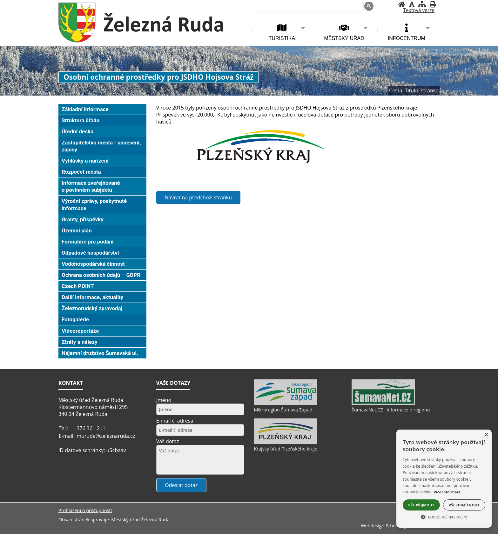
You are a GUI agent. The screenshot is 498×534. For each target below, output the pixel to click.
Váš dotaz (167, 441)
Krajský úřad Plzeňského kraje (285, 449)
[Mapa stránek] (422, 4)
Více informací (447, 492)
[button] (444, 516)
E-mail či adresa (174, 420)
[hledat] (307, 7)
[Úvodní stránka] (401, 4)
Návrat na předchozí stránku (198, 197)
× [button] (486, 435)
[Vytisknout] (433, 4)
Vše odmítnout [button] (464, 505)
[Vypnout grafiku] (411, 4)
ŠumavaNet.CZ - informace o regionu (391, 410)
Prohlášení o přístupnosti (85, 510)
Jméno (164, 400)
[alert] (444, 479)
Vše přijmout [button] (421, 505)
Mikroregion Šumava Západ (283, 410)
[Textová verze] (419, 10)
